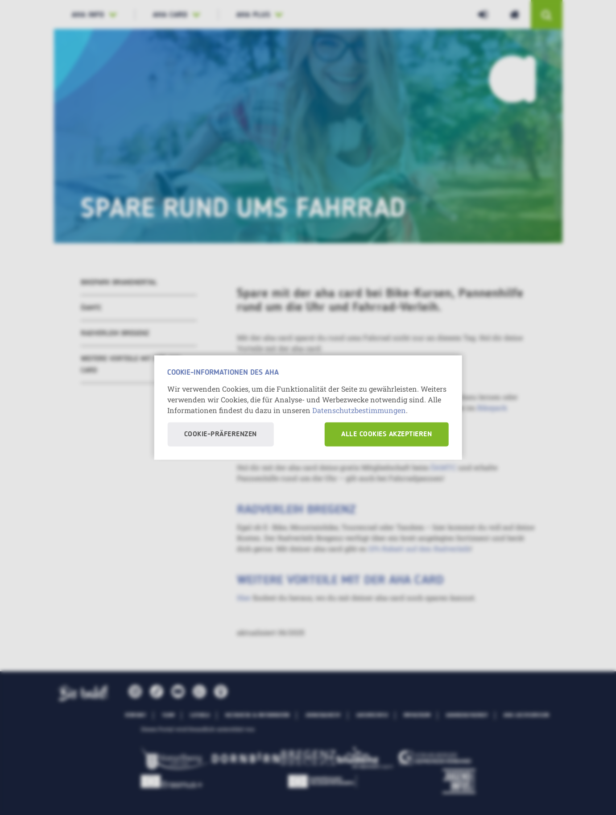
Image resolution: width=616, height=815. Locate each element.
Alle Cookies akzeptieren (386, 434)
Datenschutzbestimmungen (359, 410)
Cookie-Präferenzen (220, 434)
